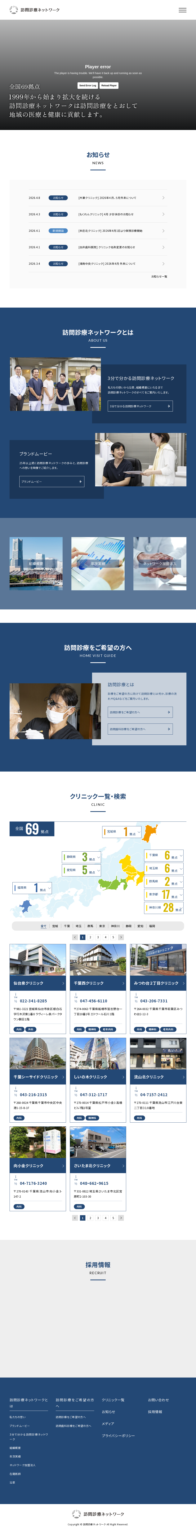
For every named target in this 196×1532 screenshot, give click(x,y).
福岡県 (31, 888)
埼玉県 (163, 869)
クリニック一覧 (113, 1399)
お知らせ (108, 1411)
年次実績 (15, 1456)
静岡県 (81, 857)
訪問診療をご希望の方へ (140, 712)
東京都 (163, 895)
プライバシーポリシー (118, 1435)
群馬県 (163, 882)
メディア (108, 1423)
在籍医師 (15, 1474)
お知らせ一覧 (159, 276)
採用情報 (155, 1411)
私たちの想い (17, 1417)
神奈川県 (165, 908)
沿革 (12, 1482)
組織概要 (15, 1448)
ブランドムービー (51, 481)
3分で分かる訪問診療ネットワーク (140, 406)
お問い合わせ (158, 1399)
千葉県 (163, 856)
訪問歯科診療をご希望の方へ (140, 729)
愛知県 (81, 870)
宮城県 (121, 832)
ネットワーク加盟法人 (23, 1465)
